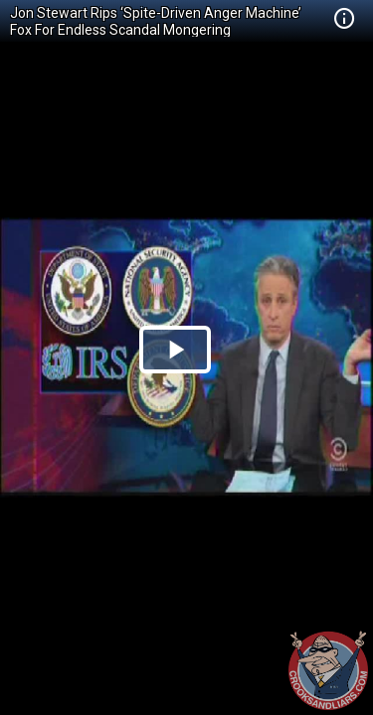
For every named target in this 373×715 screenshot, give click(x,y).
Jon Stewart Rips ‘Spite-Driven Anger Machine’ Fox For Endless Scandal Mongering (155, 21)
